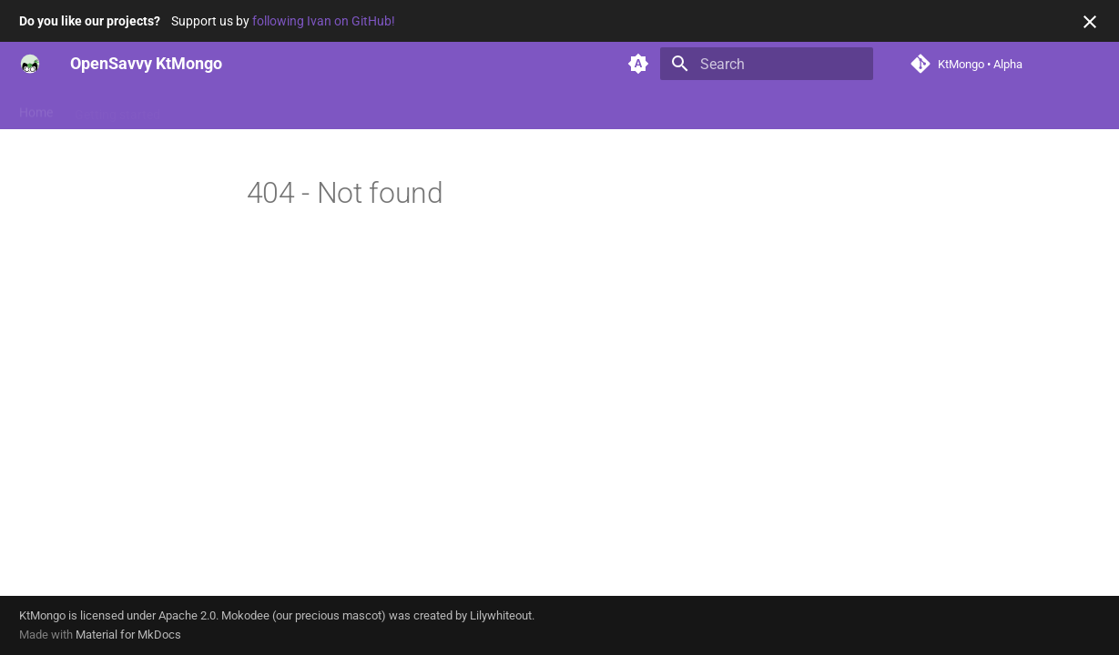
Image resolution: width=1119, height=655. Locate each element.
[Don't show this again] (1090, 22)
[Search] (766, 63)
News (348, 108)
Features (207, 108)
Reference (282, 108)
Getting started (117, 108)
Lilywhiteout (501, 615)
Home (36, 108)
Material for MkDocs (128, 634)
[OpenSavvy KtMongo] (30, 63)
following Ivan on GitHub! (323, 21)
